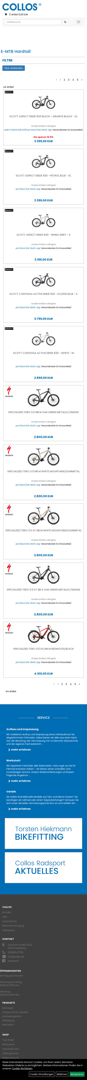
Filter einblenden (13, 68)
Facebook (13, 961)
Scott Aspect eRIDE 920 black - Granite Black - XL (43, 116)
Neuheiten (8, 1024)
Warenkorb (8, 1044)
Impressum (8, 930)
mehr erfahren (21, 749)
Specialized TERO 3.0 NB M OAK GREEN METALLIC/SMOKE (43, 412)
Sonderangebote (11, 1016)
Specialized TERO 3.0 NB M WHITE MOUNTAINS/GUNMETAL (43, 471)
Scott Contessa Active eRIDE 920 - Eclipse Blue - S (43, 294)
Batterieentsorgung (13, 925)
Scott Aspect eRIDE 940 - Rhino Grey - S (43, 235)
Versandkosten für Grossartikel (67, 129)
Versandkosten (10, 1048)
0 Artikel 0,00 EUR (16, 14)
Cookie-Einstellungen (41, 1074)
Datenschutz (9, 921)
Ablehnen (62, 1074)
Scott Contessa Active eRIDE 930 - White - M (43, 353)
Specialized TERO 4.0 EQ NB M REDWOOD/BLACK (43, 649)
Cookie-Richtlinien (22, 1068)
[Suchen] (65, 22)
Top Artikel (8, 1040)
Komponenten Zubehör (15, 1012)
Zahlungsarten (10, 1053)
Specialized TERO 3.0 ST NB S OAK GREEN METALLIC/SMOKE (43, 589)
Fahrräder (7, 1008)
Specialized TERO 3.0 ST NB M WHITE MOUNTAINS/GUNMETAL (43, 530)
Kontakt (6, 912)
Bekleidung (8, 1020)
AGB (4, 916)
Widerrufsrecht (10, 1057)
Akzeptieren (77, 1074)
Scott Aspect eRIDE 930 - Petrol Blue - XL (43, 175)
